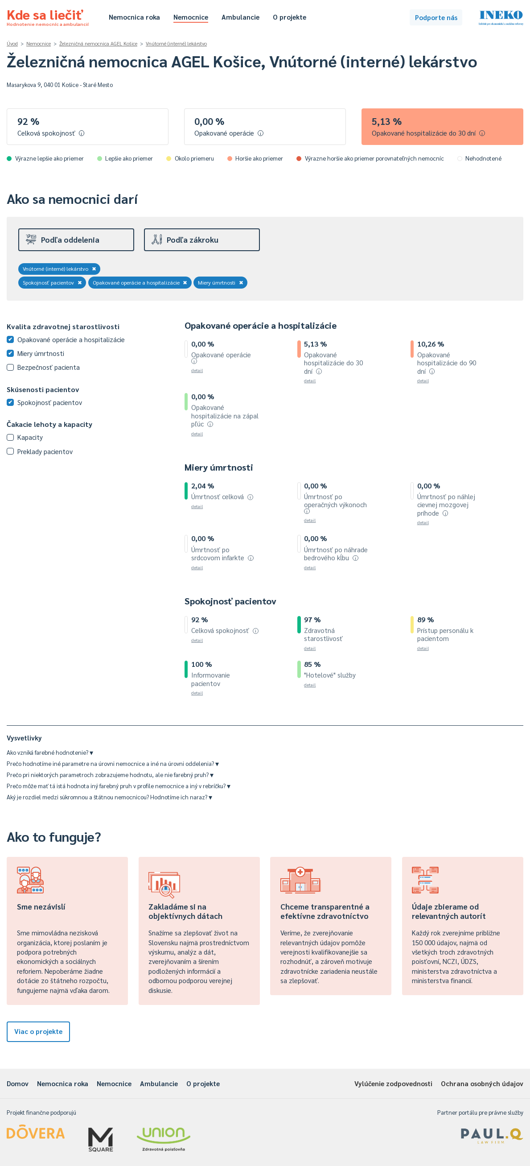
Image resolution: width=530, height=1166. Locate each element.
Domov (18, 1083)
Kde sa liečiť (48, 16)
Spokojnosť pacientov (52, 282)
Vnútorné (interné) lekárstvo (176, 43)
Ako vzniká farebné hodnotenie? (50, 752)
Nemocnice (190, 16)
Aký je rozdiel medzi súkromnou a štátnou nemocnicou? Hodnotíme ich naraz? (109, 797)
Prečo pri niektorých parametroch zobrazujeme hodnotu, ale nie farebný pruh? (110, 774)
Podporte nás (436, 17)
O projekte (289, 16)
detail (197, 370)
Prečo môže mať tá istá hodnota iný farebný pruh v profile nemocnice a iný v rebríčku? (118, 786)
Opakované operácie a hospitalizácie (140, 282)
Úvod (12, 43)
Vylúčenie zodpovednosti (393, 1083)
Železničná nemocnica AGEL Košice (98, 43)
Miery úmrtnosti (220, 282)
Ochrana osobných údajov (482, 1083)
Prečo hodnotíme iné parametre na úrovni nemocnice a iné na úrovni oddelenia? (113, 763)
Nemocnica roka (134, 16)
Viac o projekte (38, 1031)
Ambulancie (240, 16)
